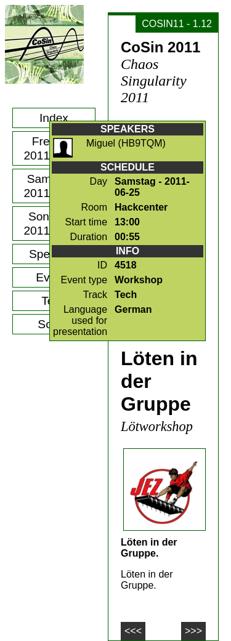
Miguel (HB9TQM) (126, 143)
